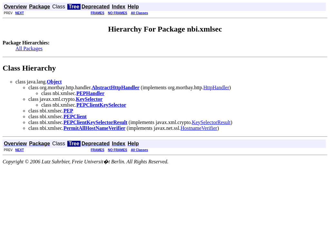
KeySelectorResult (211, 122)
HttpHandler (216, 87)
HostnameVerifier (198, 128)
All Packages (29, 48)
